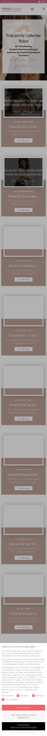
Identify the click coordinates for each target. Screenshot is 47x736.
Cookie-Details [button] (15, 730)
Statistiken (22, 693)
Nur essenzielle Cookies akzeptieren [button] (24, 713)
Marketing (37, 693)
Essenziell (7, 693)
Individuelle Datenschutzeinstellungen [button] (23, 723)
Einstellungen (19, 687)
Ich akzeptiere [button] (23, 704)
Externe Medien (10, 697)
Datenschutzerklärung (10, 684)
